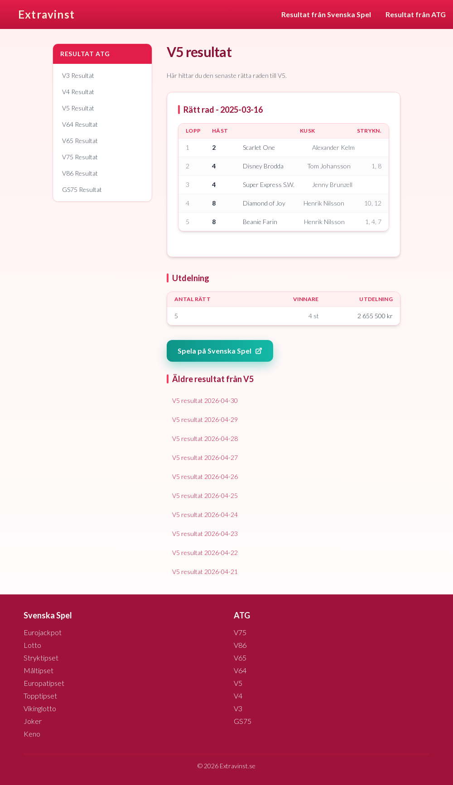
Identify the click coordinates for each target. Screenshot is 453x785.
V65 (240, 657)
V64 (240, 670)
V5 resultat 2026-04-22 (205, 552)
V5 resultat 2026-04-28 (205, 438)
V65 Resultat (80, 140)
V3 (238, 708)
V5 (238, 683)
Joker (33, 721)
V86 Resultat (80, 173)
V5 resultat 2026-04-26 (205, 476)
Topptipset (40, 695)
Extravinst (46, 14)
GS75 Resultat (82, 189)
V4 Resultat (78, 92)
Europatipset (44, 683)
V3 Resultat (78, 75)
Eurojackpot (43, 632)
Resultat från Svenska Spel (326, 14)
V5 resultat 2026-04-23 (205, 533)
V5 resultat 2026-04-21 (205, 571)
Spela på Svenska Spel (220, 350)
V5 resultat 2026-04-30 (205, 400)
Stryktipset (41, 657)
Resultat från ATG (416, 14)
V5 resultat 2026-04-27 (205, 457)
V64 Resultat (80, 124)
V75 (240, 632)
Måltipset (38, 670)
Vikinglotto (40, 708)
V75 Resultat (80, 157)
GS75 (242, 721)
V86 (240, 645)
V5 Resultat (78, 108)
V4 (238, 695)
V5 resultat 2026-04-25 (205, 495)
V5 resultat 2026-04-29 (205, 419)
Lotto (32, 645)
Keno (32, 733)
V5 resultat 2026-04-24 (205, 514)
